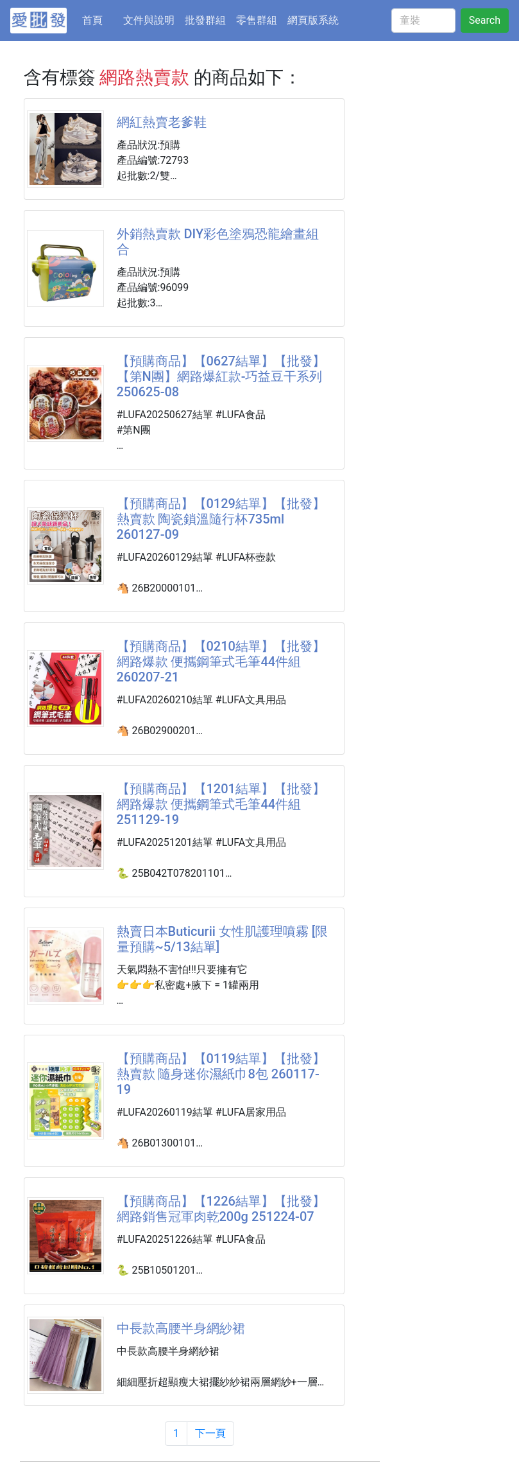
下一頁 (210, 1433)
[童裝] (423, 20)
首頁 (100, 19)
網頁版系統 (313, 20)
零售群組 (256, 20)
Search (484, 20)
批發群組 (205, 20)
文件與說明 (148, 20)
